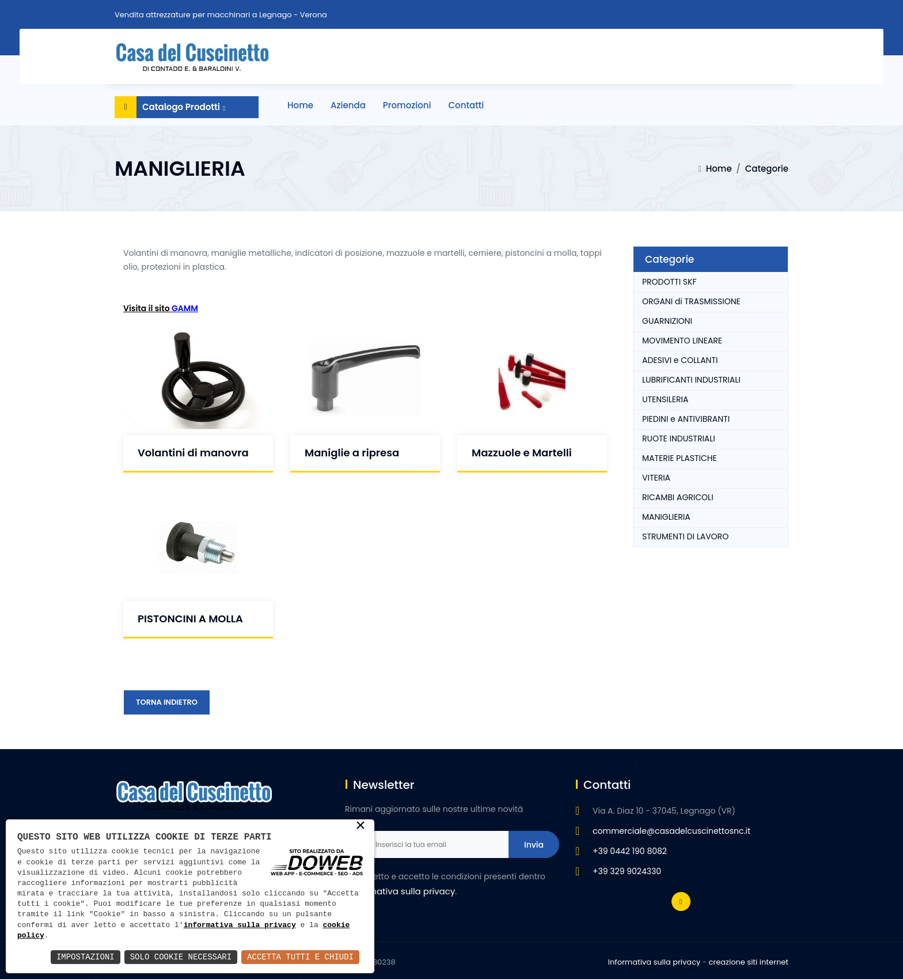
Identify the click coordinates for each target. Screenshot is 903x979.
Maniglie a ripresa (352, 452)
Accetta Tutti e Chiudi (300, 956)
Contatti (466, 105)
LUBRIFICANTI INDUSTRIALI (691, 379)
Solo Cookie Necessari (181, 956)
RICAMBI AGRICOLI (678, 497)
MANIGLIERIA (666, 517)
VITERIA (656, 477)
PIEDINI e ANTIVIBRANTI (686, 419)
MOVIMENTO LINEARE (682, 340)
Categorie (766, 168)
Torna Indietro (167, 702)
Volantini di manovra (193, 452)
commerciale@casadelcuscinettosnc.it (671, 831)
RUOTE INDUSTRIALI (678, 438)
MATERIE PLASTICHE (679, 458)
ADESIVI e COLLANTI (680, 360)
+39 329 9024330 (627, 871)
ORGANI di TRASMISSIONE (691, 301)
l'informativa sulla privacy (400, 891)
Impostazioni (85, 956)
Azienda (348, 105)
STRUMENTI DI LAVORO (685, 536)
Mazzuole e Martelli (522, 452)
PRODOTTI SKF (669, 282)
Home (300, 105)
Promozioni (407, 105)
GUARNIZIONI (667, 321)
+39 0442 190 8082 (630, 851)
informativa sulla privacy (240, 925)
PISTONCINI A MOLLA (190, 618)
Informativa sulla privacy (654, 962)
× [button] (360, 826)
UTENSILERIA (665, 399)
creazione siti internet (748, 962)
